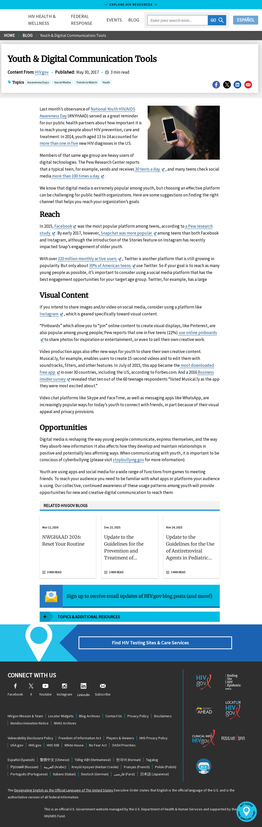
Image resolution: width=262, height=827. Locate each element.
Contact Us (113, 716)
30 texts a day (147, 169)
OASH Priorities (124, 745)
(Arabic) (55, 767)
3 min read (54, 572)
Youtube (45, 690)
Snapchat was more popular (126, 233)
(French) (137, 767)
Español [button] (245, 20)
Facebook (63, 226)
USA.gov (16, 745)
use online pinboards (197, 332)
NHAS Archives (65, 723)
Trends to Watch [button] (86, 82)
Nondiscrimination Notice (29, 723)
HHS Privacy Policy (153, 738)
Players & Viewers (120, 738)
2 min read (116, 572)
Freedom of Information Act (80, 738)
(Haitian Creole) (95, 767)
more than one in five (59, 143)
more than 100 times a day (75, 176)
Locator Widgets (61, 716)
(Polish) (165, 767)
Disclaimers (163, 716)
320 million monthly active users (87, 258)
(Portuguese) (29, 774)
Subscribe (103, 690)
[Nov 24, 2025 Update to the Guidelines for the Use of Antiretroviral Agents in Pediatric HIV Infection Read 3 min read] (191, 546)
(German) (94, 774)
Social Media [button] (62, 82)
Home (9, 35)
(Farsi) (124, 774)
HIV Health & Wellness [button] (42, 19)
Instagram (49, 314)
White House (74, 745)
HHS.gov (35, 745)
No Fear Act (98, 745)
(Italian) (64, 774)
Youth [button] (106, 82)
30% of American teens (110, 265)
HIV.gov (42, 72)
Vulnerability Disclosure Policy (30, 738)
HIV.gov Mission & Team (25, 716)
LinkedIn (83, 690)
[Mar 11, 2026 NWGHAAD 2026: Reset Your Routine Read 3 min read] (68, 546)
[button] (217, 20)
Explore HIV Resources (131, 4)
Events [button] (114, 20)
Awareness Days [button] (38, 82)
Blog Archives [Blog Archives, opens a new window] (89, 716)
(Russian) (24, 767)
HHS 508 (53, 745)
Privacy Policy (138, 716)
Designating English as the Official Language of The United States (63, 790)
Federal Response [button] (81, 19)
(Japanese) (154, 774)
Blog (133, 20)
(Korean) (128, 759)
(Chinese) (54, 759)
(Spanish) (21, 759)
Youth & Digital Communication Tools (73, 35)
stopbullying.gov (128, 459)
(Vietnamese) (93, 759)
